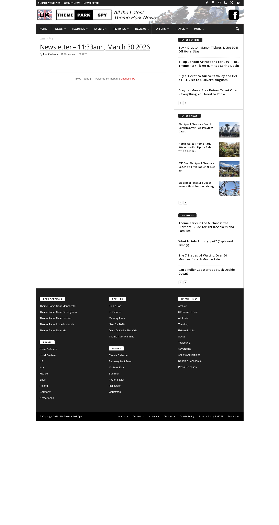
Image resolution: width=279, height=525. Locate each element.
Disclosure (169, 520)
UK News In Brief (188, 416)
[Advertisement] (208, 134)
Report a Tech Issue (190, 465)
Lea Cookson (50, 54)
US (41, 465)
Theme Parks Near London (55, 422)
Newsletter (91, 2)
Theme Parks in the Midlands (57, 428)
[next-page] (185, 103)
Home (42, 38)
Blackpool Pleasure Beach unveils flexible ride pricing (196, 236)
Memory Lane (117, 422)
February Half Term (120, 465)
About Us (123, 520)
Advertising (184, 452)
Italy (42, 471)
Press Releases (187, 471)
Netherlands (47, 502)
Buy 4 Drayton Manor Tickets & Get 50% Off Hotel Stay (208, 49)
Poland (44, 489)
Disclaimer (234, 520)
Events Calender (119, 459)
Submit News (72, 2)
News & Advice (48, 453)
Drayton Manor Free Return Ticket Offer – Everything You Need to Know (208, 92)
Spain (43, 483)
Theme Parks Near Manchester (58, 410)
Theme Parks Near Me (53, 434)
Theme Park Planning (121, 440)
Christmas (115, 496)
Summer (114, 477)
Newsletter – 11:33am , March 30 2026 (95, 47)
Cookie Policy (187, 520)
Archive (182, 410)
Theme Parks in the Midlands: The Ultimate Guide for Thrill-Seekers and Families (206, 331)
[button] (237, 29)
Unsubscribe (128, 78)
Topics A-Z (184, 446)
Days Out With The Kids (123, 434)
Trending (183, 428)
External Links (186, 434)
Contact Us (138, 520)
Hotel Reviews (48, 459)
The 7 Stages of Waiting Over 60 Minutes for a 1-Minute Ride (202, 361)
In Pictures (115, 416)
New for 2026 (117, 428)
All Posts (183, 422)
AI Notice (154, 520)
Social (181, 440)
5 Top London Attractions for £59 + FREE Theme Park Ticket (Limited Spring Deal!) (208, 64)
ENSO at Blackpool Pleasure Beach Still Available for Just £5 (196, 218)
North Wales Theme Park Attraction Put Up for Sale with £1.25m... (195, 199)
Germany (45, 496)
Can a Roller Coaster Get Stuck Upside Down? (206, 376)
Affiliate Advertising (189, 459)
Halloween (115, 489)
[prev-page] (180, 103)
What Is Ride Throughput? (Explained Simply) (205, 347)
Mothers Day (116, 471)
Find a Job (115, 410)
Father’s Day (116, 483)
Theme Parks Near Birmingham (58, 416)
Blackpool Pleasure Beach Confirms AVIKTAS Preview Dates (195, 179)
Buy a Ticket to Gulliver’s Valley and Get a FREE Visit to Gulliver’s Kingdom (207, 78)
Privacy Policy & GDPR (211, 520)
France (44, 477)
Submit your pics (49, 2)
